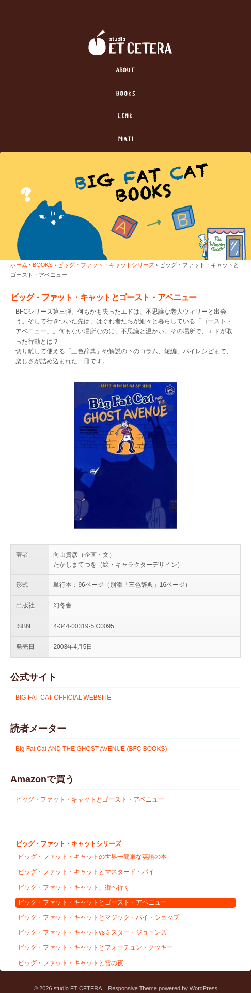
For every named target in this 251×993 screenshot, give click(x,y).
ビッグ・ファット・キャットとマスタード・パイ (86, 872)
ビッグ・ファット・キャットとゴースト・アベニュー (89, 799)
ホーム (18, 265)
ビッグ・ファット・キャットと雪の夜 (70, 963)
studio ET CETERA (77, 988)
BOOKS (43, 265)
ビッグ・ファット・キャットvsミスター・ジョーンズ (92, 932)
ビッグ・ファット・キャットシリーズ (106, 265)
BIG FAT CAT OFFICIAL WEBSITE (63, 697)
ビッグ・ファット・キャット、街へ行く (74, 887)
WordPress (203, 988)
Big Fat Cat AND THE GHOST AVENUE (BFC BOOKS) (91, 748)
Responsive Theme (132, 988)
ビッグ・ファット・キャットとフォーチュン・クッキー (95, 947)
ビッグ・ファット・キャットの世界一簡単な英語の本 (92, 857)
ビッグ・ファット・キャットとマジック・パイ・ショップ (98, 917)
